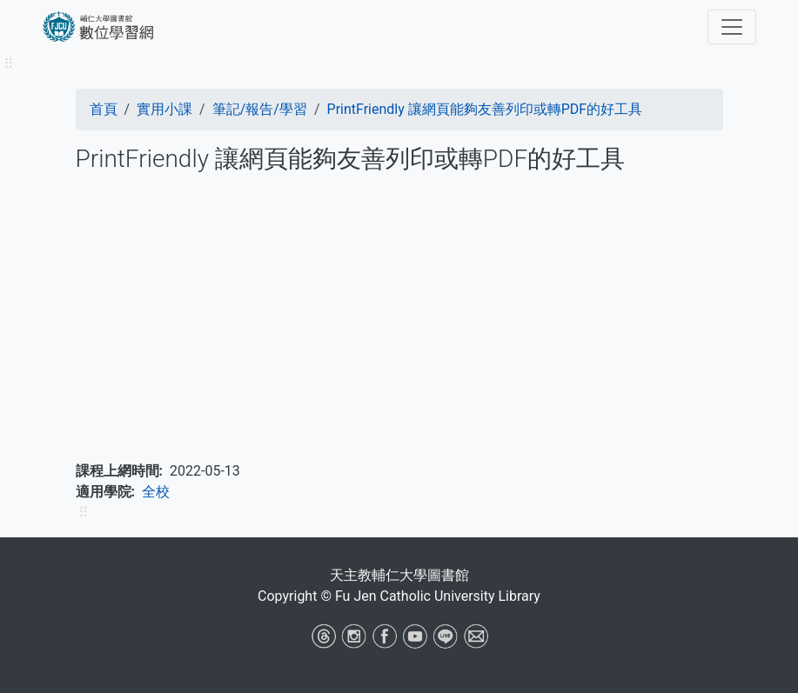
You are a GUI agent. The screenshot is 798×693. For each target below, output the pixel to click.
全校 (156, 491)
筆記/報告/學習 (259, 109)
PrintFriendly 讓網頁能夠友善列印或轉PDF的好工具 (485, 109)
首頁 (103, 109)
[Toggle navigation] (731, 27)
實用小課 (164, 109)
